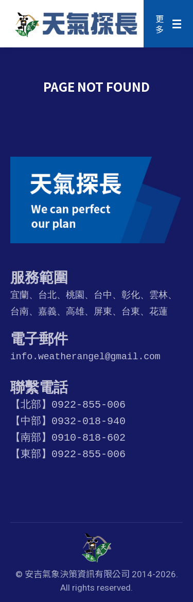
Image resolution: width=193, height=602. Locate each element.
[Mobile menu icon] (168, 23)
